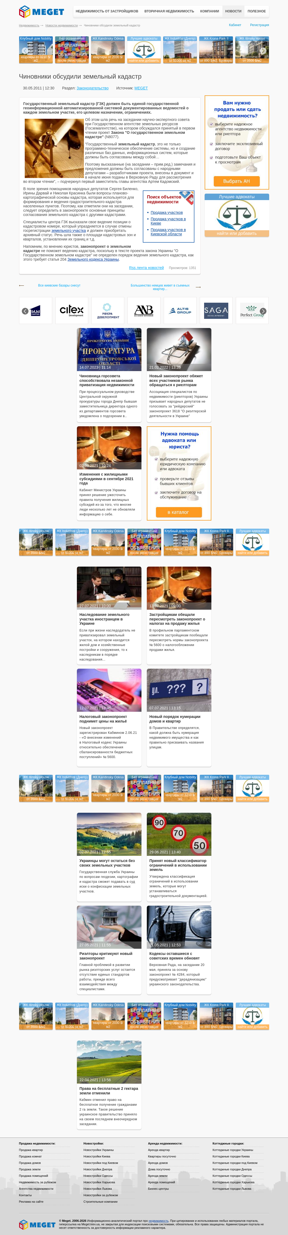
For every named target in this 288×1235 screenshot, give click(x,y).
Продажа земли (30, 1169)
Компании (209, 11)
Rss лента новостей (146, 268)
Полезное (257, 11)
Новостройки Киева (97, 1156)
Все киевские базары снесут (59, 285)
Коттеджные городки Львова (232, 1188)
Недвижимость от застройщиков (107, 11)
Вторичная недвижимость (169, 11)
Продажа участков (167, 212)
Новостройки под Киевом (101, 1162)
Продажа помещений (33, 1175)
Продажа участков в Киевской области (168, 232)
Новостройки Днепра (98, 1169)
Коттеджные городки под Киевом (235, 1162)
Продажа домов (30, 1162)
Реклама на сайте (31, 1201)
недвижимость (159, 1220)
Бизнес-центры (158, 1188)
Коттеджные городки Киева (231, 1156)
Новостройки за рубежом (101, 1195)
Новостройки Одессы (98, 1175)
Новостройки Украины (99, 1150)
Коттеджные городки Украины (233, 1150)
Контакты (25, 1195)
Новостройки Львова (98, 1188)
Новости (233, 11)
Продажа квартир (31, 1150)
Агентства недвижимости (36, 1188)
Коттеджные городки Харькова (234, 1182)
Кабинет (235, 25)
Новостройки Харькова (99, 1182)
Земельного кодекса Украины (93, 259)
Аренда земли (158, 1175)
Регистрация (259, 25)
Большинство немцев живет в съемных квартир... (160, 287)
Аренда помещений (161, 1182)
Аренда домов (158, 1162)
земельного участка (68, 230)
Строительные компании (101, 1201)
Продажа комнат (30, 1156)
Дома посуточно (159, 1169)
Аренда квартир (159, 1150)
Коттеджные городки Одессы (232, 1175)
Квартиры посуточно (162, 1156)
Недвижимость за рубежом (37, 1182)
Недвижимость (29, 25)
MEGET (141, 88)
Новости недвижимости (61, 25)
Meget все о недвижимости (37, 1225)
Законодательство (93, 88)
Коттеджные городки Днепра (232, 1169)
